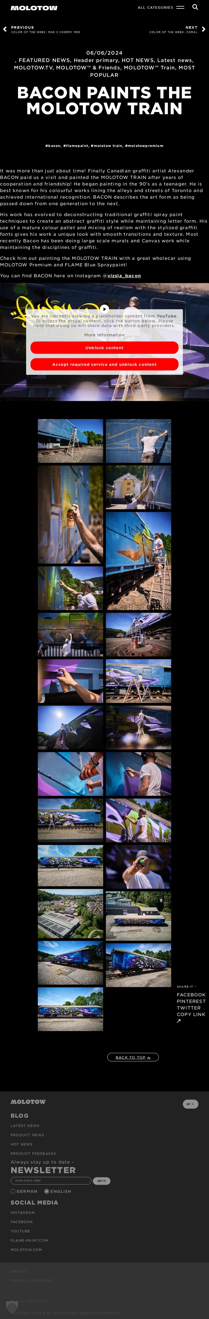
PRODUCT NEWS (27, 1135)
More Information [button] (104, 334)
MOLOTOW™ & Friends (88, 67)
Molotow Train (108, 145)
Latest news (174, 60)
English (61, 1191)
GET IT (101, 1180)
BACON (54, 145)
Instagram (23, 1212)
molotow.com (26, 1249)
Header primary (96, 60)
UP (190, 1104)
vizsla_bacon (124, 275)
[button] (12, 1307)
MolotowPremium (146, 145)
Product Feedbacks (33, 1153)
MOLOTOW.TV (33, 67)
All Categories (155, 7)
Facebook (22, 1222)
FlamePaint (77, 145)
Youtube (20, 1231)
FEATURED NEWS (44, 60)
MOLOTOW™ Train (149, 67)
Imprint (19, 1271)
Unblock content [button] (104, 347)
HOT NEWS (138, 60)
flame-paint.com (29, 1240)
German (28, 1191)
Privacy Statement (32, 1280)
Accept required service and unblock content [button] (104, 364)
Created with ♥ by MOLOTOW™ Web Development (66, 1313)
